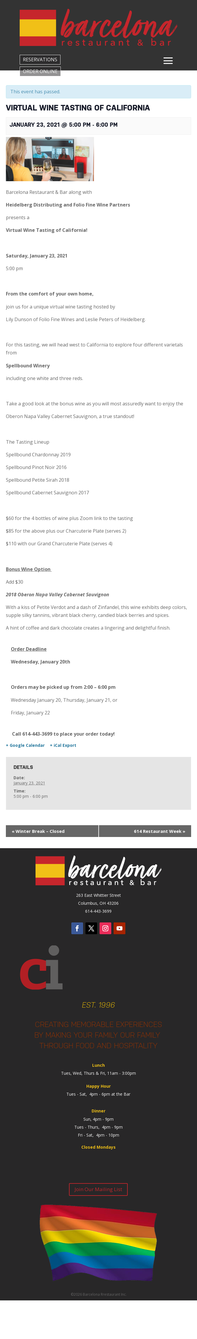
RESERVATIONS (40, 59)
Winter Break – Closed (38, 831)
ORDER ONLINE (40, 71)
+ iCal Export (63, 745)
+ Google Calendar (25, 745)
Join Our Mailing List (98, 1189)
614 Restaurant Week (159, 831)
